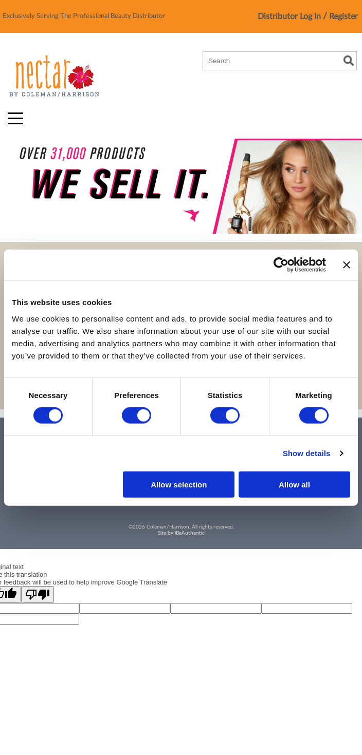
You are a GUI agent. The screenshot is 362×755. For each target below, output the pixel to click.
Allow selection (179, 484)
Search (348, 60)
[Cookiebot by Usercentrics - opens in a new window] (281, 265)
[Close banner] (346, 265)
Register (343, 16)
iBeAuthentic (190, 533)
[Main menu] (15, 118)
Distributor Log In (290, 16)
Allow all (294, 484)
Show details (307, 453)
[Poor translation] (37, 594)
